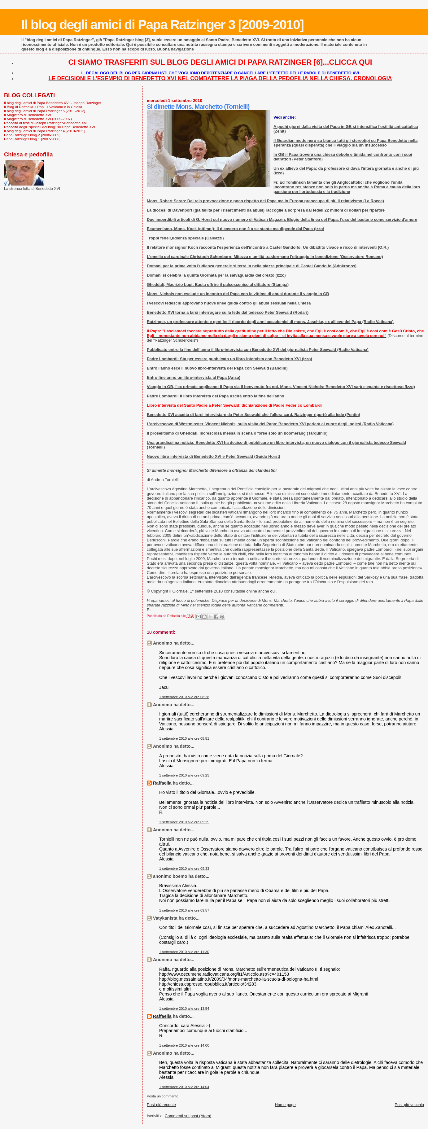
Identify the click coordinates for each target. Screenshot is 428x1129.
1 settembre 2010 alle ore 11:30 (184, 952)
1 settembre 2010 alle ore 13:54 (184, 1008)
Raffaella (162, 783)
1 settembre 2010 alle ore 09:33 (184, 868)
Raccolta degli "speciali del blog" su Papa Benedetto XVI (49, 127)
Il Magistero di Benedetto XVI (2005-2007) (38, 119)
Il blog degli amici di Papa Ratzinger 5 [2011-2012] (44, 111)
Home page (285, 1104)
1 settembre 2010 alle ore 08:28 (184, 697)
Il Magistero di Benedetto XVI (27, 115)
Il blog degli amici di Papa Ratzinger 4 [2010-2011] (44, 131)
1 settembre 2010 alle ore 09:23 (184, 775)
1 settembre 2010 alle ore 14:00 (184, 1045)
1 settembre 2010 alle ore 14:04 (184, 1087)
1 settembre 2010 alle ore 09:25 (184, 822)
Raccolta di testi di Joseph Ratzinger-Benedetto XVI (45, 123)
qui (273, 591)
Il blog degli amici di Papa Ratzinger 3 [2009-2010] (162, 24)
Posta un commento (162, 1096)
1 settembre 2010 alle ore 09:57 (184, 910)
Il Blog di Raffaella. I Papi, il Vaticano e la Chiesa (43, 107)
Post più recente (161, 1104)
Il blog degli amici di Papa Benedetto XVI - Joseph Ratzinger (52, 103)
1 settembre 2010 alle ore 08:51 (184, 738)
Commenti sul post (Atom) (188, 1116)
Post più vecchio (409, 1104)
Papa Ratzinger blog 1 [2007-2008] (32, 139)
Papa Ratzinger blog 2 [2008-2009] (32, 135)
